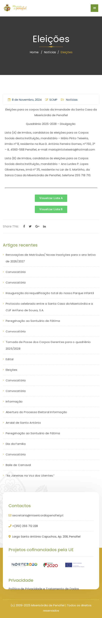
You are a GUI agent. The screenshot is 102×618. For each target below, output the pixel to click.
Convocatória (16, 272)
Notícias (50, 52)
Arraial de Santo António (23, 423)
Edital (9, 359)
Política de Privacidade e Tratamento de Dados (44, 589)
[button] (51, 198)
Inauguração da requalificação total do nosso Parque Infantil (50, 293)
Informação (14, 401)
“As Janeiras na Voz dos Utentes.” (30, 475)
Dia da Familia (16, 444)
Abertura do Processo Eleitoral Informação (36, 412)
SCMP (51, 100)
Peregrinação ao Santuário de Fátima (33, 321)
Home (34, 52)
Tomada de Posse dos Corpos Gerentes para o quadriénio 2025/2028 (48, 345)
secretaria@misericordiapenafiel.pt (38, 515)
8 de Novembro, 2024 (25, 100)
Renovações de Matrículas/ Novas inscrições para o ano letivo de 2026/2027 (51, 258)
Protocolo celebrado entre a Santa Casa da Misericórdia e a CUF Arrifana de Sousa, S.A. (49, 307)
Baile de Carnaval (18, 465)
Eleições (11, 370)
